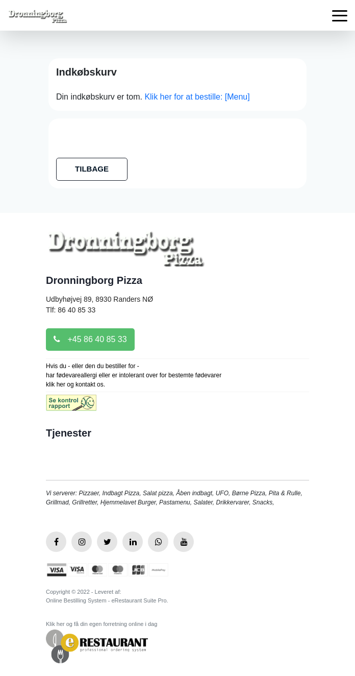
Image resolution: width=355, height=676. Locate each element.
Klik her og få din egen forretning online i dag (101, 624)
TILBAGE (92, 168)
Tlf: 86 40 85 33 (70, 310)
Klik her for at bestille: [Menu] (196, 96)
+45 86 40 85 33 (90, 339)
